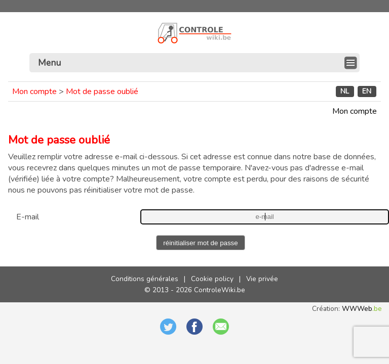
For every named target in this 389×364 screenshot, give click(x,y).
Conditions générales (144, 279)
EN (366, 92)
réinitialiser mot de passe (200, 243)
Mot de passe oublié (102, 91)
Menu (49, 63)
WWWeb (362, 308)
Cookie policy (212, 279)
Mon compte (34, 91)
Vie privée (262, 279)
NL (344, 92)
